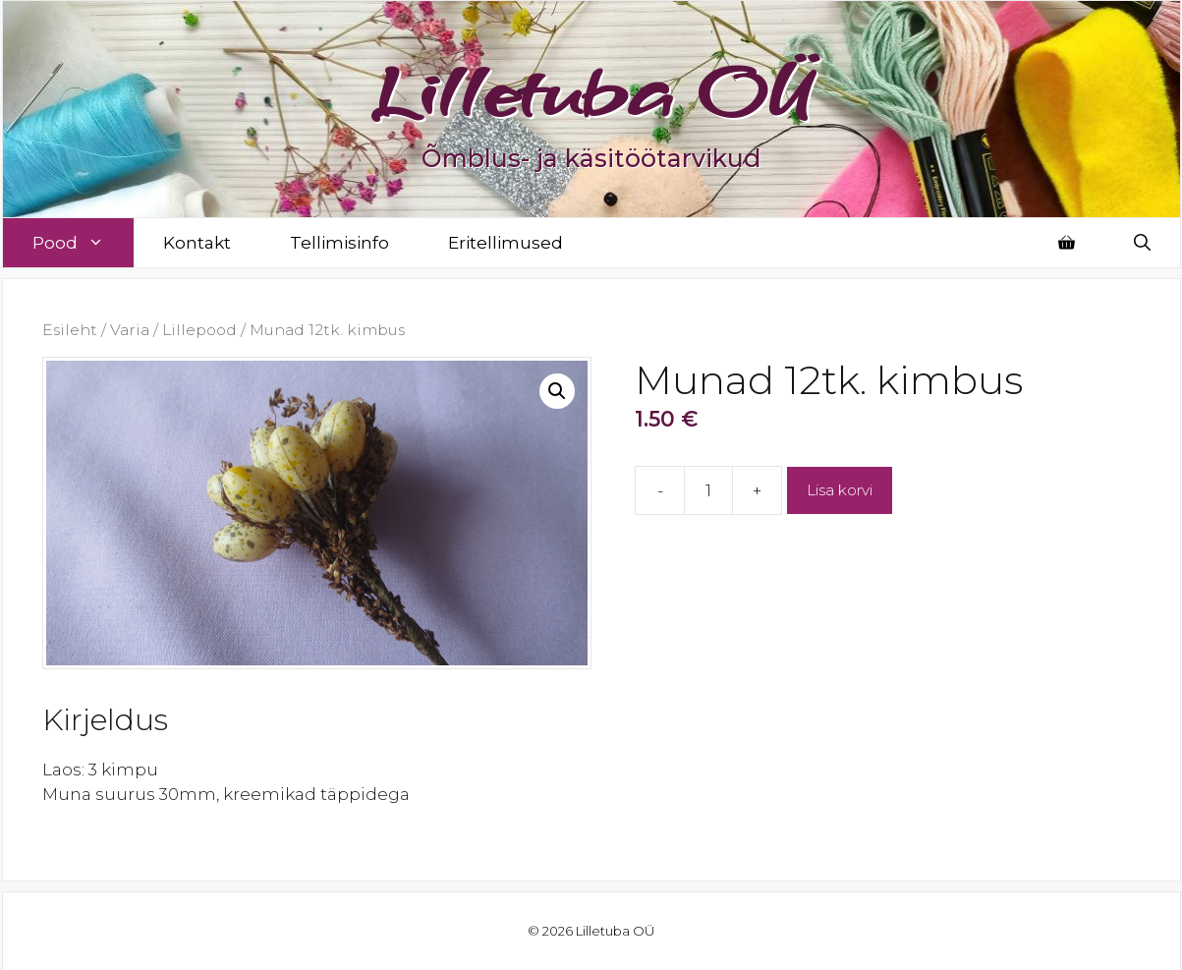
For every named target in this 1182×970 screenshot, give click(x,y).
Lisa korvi (839, 490)
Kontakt (197, 243)
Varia (129, 329)
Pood (83, 242)
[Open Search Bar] (1142, 242)
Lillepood (199, 329)
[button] (557, 391)
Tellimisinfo (339, 243)
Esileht (69, 329)
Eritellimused (505, 243)
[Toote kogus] (708, 490)
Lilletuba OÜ (591, 90)
